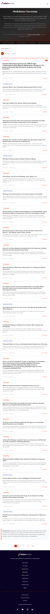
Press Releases (7, 53)
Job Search (25, 562)
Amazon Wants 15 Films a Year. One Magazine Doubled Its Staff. (22, 478)
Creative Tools (25, 584)
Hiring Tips (25, 581)
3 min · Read (44, 239)
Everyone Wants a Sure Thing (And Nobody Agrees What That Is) (22, 87)
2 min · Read (45, 78)
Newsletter (25, 572)
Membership (25, 569)
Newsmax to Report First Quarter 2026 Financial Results (19, 103)
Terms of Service (25, 597)
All (2, 53)
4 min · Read (44, 150)
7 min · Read (44, 94)
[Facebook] (18, 609)
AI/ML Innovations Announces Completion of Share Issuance (21, 385)
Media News (25, 578)
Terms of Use (25, 595)
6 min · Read (44, 167)
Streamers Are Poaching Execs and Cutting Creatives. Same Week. (23, 194)
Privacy (25, 600)
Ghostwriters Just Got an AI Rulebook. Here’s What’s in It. (20, 176)
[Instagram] (27, 609)
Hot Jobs (25, 566)
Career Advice (25, 575)
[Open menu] (47, 4)
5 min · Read (44, 352)
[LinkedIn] (32, 609)
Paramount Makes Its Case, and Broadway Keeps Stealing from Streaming (25, 344)
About (25, 587)
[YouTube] (22, 609)
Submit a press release (34, 34)
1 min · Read (44, 111)
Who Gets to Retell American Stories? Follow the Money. (19, 159)
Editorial (13, 53)
